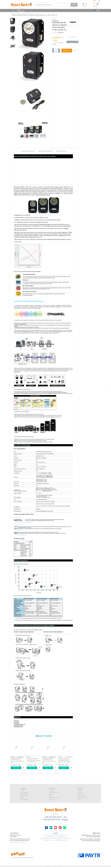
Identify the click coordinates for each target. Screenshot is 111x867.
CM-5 (26, 519)
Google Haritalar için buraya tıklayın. (18, 840)
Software (16, 723)
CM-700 (37, 519)
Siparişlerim (80, 790)
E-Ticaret (51, 865)
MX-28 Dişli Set (23, 535)
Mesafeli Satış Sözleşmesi (54, 795)
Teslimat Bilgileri (24, 792)
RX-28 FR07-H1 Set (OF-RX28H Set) (25, 528)
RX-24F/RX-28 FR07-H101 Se (24, 526)
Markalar (22, 788)
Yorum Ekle (69, 37)
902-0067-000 (55, 20)
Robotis (16, 754)
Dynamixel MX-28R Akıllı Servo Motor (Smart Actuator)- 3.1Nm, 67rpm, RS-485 (44, 758)
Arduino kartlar (48, 193)
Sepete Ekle (67, 50)
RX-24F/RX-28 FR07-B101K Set (51, 526)
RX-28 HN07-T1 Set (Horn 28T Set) (40, 533)
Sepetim (79, 797)
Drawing (16, 722)
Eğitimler (22, 795)
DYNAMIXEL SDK (18, 727)
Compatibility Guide (19, 724)
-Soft (47, 865)
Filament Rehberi (24, 790)
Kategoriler (51, 788)
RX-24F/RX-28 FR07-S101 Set (37, 526)
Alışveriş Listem (81, 792)
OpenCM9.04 (42, 519)
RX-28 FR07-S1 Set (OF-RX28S (40, 528)
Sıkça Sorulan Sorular (82, 795)
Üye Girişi (80, 788)
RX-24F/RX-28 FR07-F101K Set (64, 526)
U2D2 (31, 522)
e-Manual (16, 721)
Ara (74, 4)
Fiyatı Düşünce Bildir (72, 42)
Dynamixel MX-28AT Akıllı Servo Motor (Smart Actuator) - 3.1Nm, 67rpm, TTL (30, 758)
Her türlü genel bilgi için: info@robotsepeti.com (55, 832)
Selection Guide (18, 725)
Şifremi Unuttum (81, 793)
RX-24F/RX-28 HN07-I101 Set (51, 532)
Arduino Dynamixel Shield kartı (22, 195)
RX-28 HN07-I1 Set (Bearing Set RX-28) (57, 533)
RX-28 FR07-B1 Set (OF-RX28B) (54, 528)
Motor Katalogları (24, 797)
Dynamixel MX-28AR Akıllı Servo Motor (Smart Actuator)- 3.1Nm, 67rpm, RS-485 (16, 758)
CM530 (33, 519)
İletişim (50, 793)
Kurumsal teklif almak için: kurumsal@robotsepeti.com (55, 834)
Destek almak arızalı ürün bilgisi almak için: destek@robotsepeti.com (55, 836)
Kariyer (50, 792)
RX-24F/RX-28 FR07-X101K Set (24, 527)
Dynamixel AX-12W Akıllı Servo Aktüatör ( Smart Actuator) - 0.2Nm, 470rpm (57, 758)
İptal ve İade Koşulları (54, 790)
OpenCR (62, 519)
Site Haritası (52, 797)
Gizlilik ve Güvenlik (24, 793)
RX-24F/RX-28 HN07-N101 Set (24, 532)
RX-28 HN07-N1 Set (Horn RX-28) (25, 533)
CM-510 (29, 519)
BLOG (97, 10)
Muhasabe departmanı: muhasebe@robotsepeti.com (55, 837)
